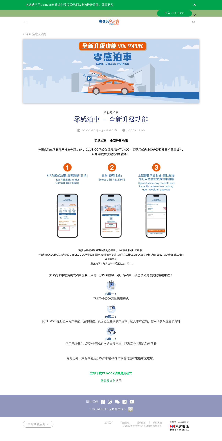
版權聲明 (108, 422)
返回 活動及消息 (35, 34)
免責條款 (125, 422)
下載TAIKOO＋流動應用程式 (111, 409)
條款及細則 (108, 381)
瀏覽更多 (107, 5)
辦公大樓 (157, 422)
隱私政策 (141, 422)
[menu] (26, 22)
